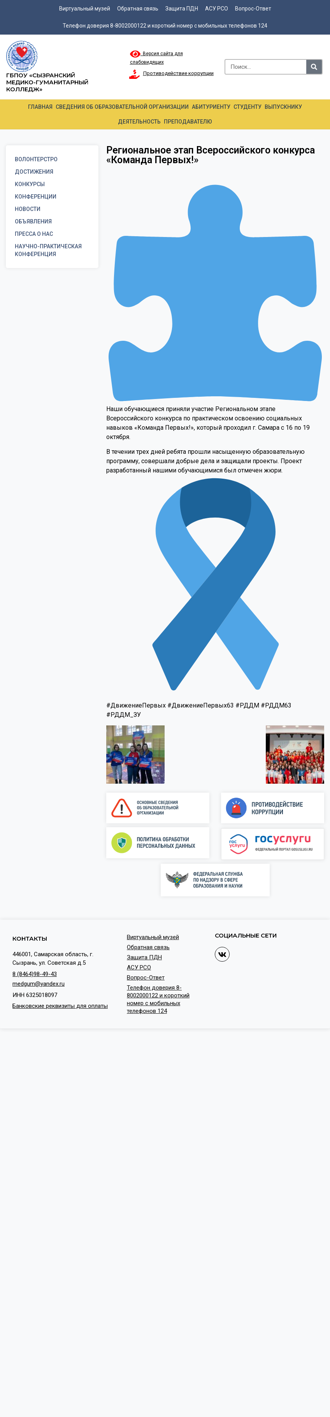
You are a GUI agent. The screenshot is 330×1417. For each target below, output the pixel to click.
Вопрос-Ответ (253, 8)
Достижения (34, 172)
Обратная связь (137, 8)
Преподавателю (188, 122)
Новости (27, 209)
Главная (40, 107)
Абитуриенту (211, 107)
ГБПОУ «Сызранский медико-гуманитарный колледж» (47, 82)
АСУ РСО (216, 8)
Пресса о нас (34, 234)
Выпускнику (283, 107)
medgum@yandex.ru (38, 983)
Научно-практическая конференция (48, 250)
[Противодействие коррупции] (134, 74)
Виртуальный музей (84, 8)
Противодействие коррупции (178, 73)
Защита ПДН (181, 8)
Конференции (35, 196)
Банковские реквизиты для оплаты (60, 1005)
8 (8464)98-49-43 (34, 974)
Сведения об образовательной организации (122, 107)
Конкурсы (30, 184)
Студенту (247, 107)
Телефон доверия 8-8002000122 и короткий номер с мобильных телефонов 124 (165, 26)
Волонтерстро (36, 159)
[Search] (314, 67)
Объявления (33, 221)
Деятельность (139, 122)
